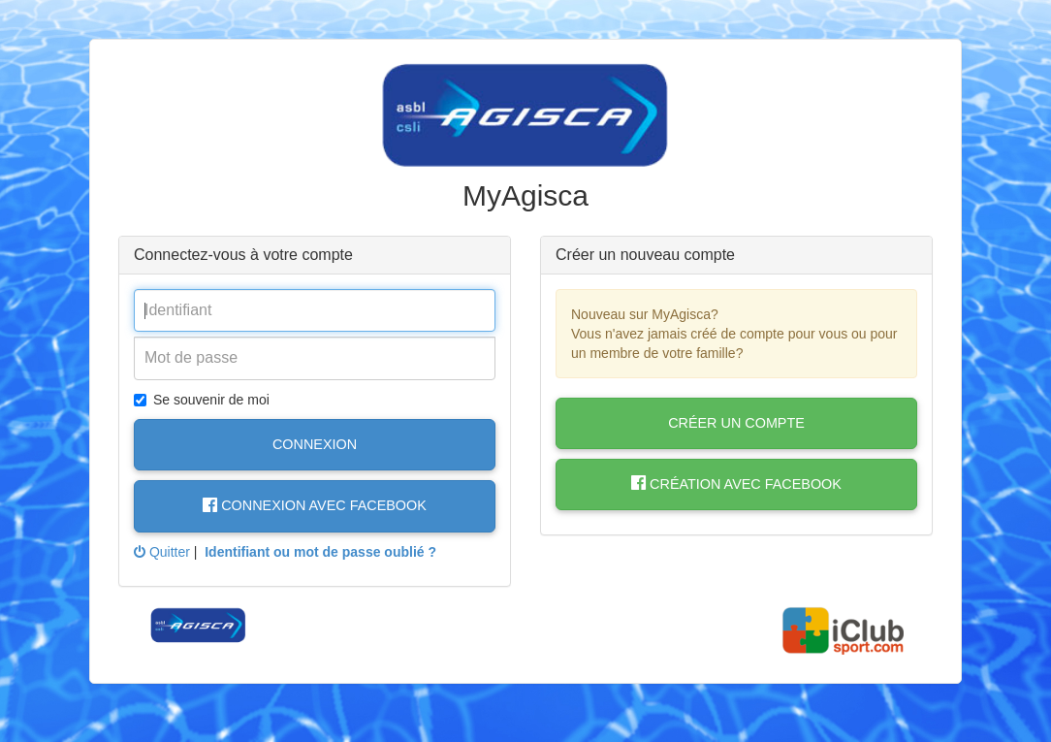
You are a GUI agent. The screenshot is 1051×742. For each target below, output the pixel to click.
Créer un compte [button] (736, 423)
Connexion (314, 444)
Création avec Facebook (736, 484)
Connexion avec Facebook (315, 505)
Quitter (162, 552)
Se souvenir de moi (202, 399)
